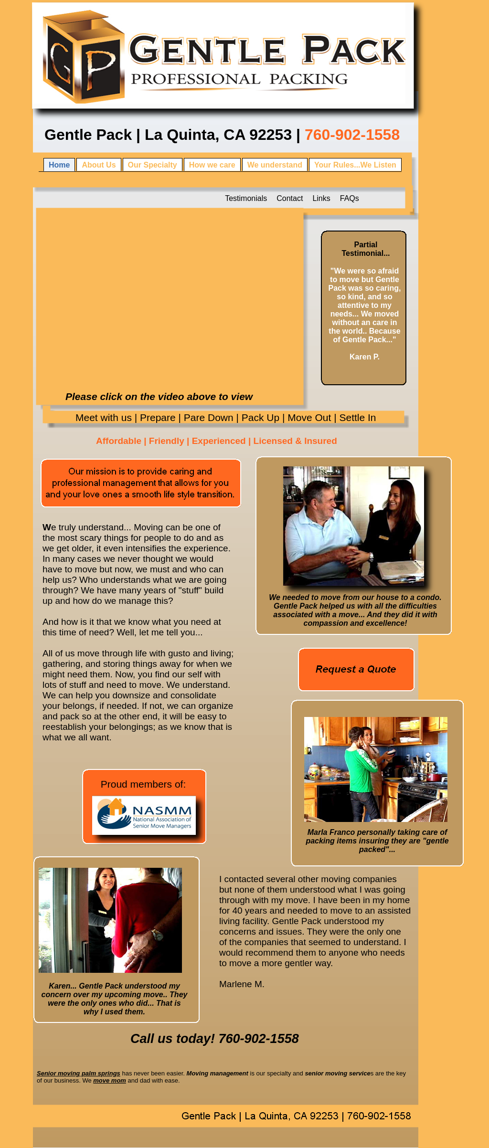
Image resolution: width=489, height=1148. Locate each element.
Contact (289, 198)
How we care (212, 165)
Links (321, 198)
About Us (99, 165)
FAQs (349, 198)
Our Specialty (152, 165)
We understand (274, 165)
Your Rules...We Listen (355, 165)
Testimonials (246, 198)
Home (59, 165)
